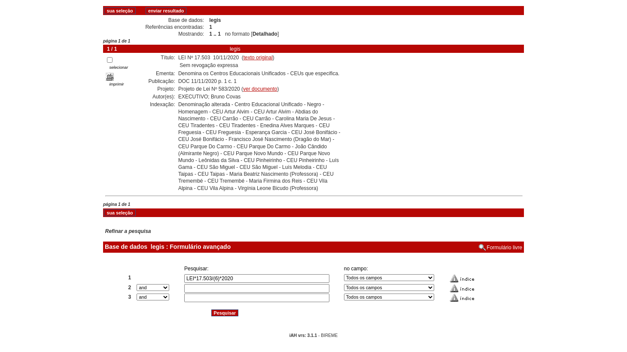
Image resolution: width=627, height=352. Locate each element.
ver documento (260, 89)
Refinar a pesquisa (128, 231)
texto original (258, 58)
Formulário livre (504, 248)
